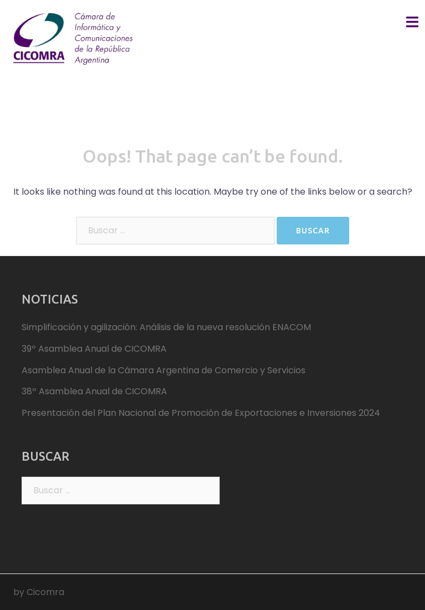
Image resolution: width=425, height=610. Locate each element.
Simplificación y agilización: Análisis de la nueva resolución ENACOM (166, 327)
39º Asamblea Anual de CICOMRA (94, 348)
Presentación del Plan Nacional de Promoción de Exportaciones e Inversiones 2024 (201, 412)
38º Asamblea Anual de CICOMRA (94, 391)
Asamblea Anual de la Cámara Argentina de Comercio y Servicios (163, 370)
